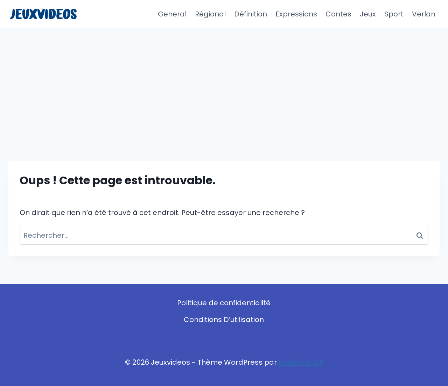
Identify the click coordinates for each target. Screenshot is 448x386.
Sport (394, 14)
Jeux (368, 14)
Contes (338, 14)
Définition (250, 14)
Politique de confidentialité (224, 303)
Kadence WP (301, 362)
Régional (210, 14)
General (172, 14)
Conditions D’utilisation (224, 319)
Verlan (423, 14)
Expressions (296, 14)
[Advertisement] (224, 80)
